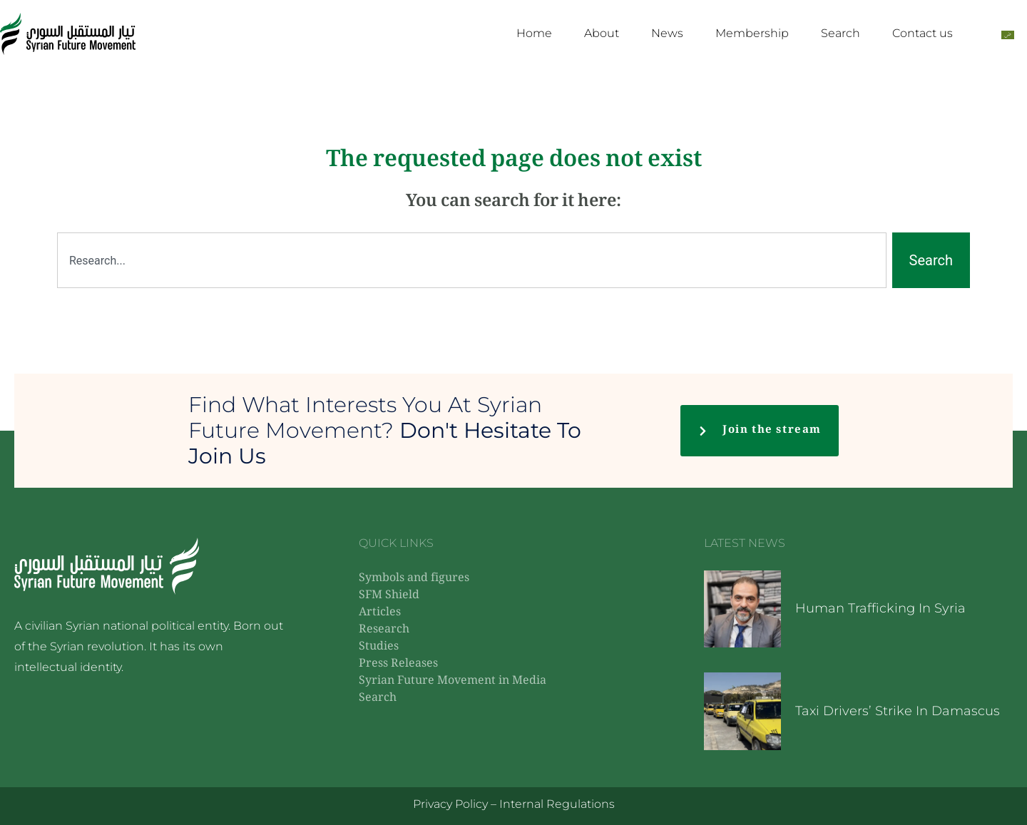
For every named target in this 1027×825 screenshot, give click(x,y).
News (667, 33)
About (601, 33)
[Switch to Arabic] (1007, 34)
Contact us (922, 33)
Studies (379, 647)
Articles (380, 612)
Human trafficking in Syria (880, 608)
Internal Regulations (557, 804)
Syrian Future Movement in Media (452, 681)
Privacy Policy (450, 804)
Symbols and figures (414, 578)
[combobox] (472, 260)
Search (840, 33)
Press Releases (398, 664)
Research (384, 630)
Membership (752, 33)
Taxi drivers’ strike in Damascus (897, 711)
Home (534, 33)
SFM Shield (389, 595)
